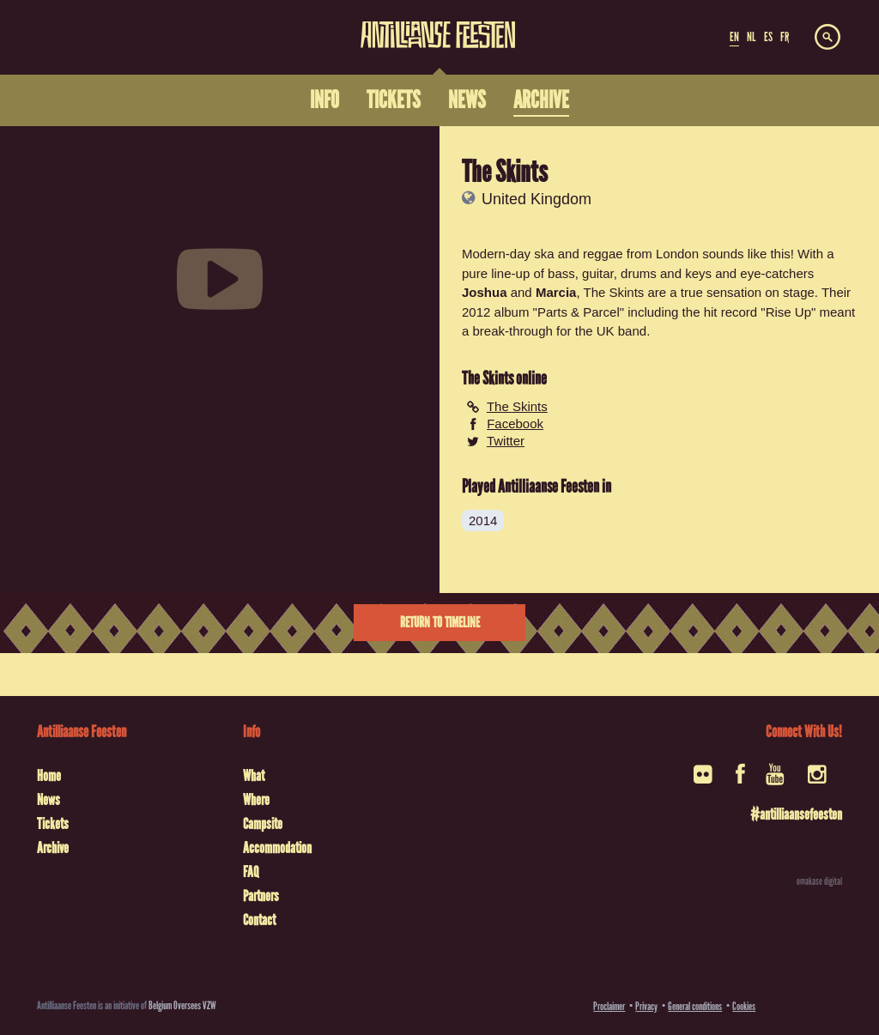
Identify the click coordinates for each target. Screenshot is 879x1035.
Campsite (262, 823)
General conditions (695, 1006)
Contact (259, 920)
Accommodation (277, 847)
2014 (483, 520)
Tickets (53, 823)
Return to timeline (440, 623)
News (48, 799)
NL (751, 37)
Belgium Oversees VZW (182, 1005)
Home (49, 775)
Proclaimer (609, 1006)
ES (768, 37)
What (253, 775)
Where (256, 799)
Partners (261, 896)
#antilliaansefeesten (796, 814)
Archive (53, 847)
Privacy (646, 1006)
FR (784, 37)
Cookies (743, 1006)
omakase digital (819, 881)
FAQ (250, 871)
